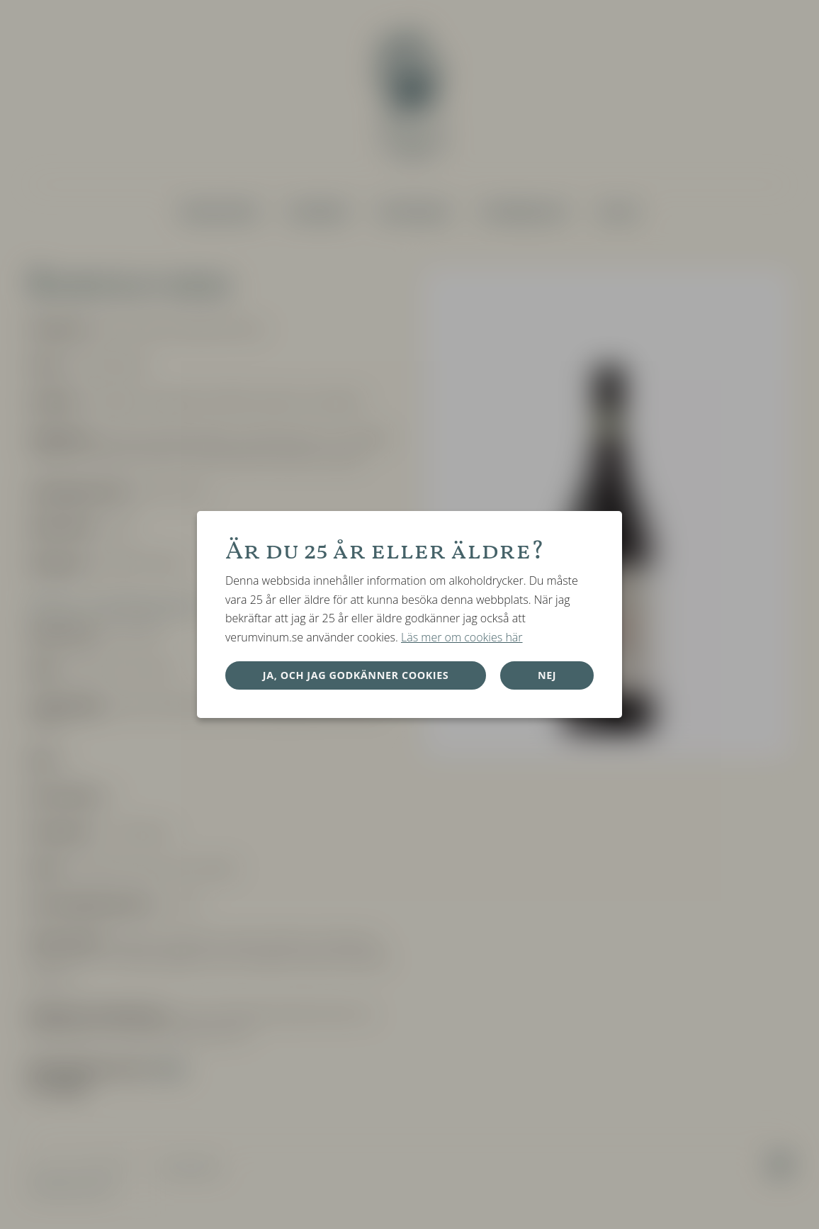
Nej (547, 675)
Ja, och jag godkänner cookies (356, 675)
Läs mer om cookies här (462, 637)
